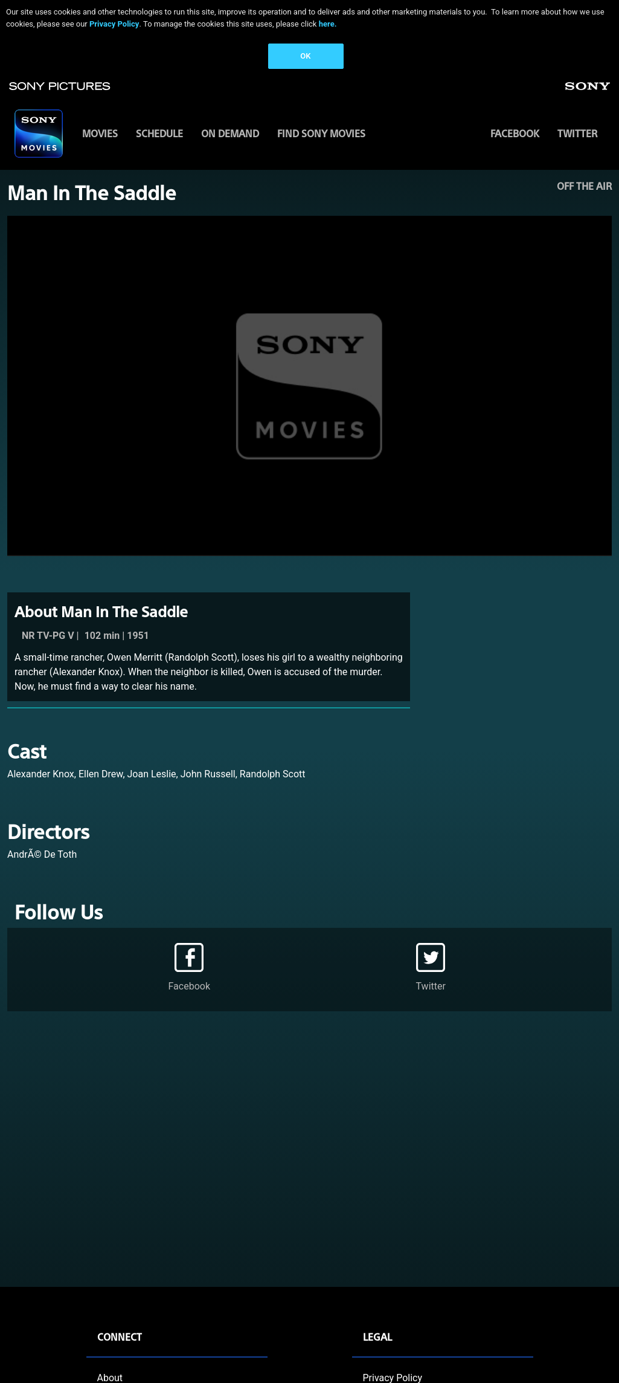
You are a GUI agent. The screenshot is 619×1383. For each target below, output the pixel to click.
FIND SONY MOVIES (321, 133)
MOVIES (100, 133)
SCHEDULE (159, 133)
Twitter (577, 133)
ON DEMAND (230, 133)
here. (328, 23)
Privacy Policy (114, 23)
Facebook (514, 133)
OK (305, 55)
